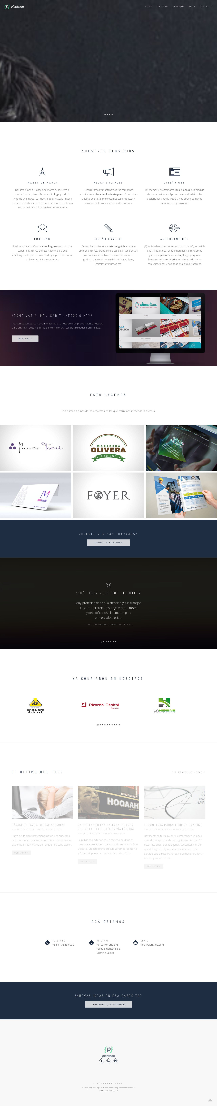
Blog (192, 6)
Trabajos (178, 6)
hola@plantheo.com (152, 944)
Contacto (206, 6)
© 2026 (108, 1083)
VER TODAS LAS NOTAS (188, 772)
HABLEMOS (25, 338)
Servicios (162, 6)
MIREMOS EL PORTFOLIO (108, 542)
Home (148, 6)
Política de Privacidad (108, 1090)
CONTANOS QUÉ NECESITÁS (109, 1004)
